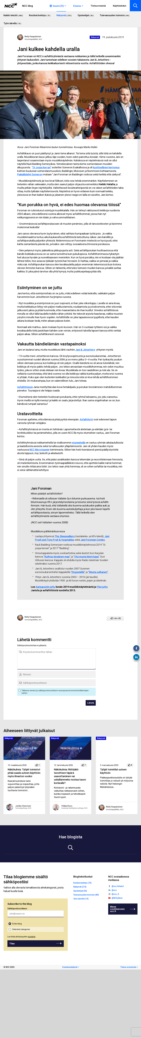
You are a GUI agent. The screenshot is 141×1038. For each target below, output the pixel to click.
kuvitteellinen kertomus (106, 167)
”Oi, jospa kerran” (41, 167)
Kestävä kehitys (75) (82, 883)
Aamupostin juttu (45, 586)
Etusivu (77, 5)
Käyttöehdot (119, 5)
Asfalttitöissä (25, 387)
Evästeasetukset (69, 967)
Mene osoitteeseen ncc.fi (117, 909)
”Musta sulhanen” (98, 572)
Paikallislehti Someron (29, 174)
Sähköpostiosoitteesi (17, 908)
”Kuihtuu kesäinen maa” (57, 556)
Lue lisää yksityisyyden (21, 937)
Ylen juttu (102, 586)
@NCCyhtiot (117, 898)
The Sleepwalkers (65, 536)
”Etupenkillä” (78, 572)
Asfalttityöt (86, 419)
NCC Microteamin (39, 449)
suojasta (31, 937)
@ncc (114, 890)
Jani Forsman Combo (93, 539)
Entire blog (17, 924)
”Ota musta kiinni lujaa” (86, 556)
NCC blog (27, 5)
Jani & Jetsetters (85, 349)
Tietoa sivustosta (128, 967)
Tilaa (12, 943)
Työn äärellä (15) (81, 899)
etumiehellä (78, 442)
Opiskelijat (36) (80, 891)
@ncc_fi (115, 894)
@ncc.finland (118, 886)
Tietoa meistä (98, 5)
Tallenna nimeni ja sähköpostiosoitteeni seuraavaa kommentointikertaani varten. (54, 691)
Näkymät (95, 37)
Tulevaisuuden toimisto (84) (86, 895)
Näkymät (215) (79, 887)
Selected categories (21, 929)
